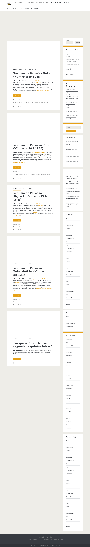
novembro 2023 (69, 349)
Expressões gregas (70, 241)
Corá (16, 174)
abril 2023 (68, 368)
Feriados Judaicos (69, 248)
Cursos (27, 8)
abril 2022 (68, 401)
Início (9, 8)
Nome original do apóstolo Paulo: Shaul (72, 198)
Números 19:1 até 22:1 (43, 90)
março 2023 (68, 372)
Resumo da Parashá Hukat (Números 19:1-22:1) (33, 54)
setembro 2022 (69, 391)
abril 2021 (68, 418)
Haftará (17, 102)
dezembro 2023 (69, 345)
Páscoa (67, 281)
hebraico (38, 82)
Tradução (68, 304)
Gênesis (67, 255)
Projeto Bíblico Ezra (45, 537)
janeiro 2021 (68, 421)
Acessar (67, 316)
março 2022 (68, 405)
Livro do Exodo (69, 264)
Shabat (35, 212)
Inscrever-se (35, 8)
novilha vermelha (37, 102)
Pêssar (67, 284)
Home (8, 15)
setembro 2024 (69, 339)
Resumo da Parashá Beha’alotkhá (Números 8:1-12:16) (33, 249)
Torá (16, 363)
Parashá (17, 100)
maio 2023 (68, 365)
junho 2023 (68, 362)
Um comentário (42, 363)
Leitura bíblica (25, 363)
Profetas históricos (70, 291)
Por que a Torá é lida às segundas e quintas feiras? (33, 324)
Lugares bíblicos (69, 268)
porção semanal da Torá (34, 81)
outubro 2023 (69, 352)
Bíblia (14, 8)
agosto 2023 (68, 358)
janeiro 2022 (68, 408)
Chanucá (68, 228)
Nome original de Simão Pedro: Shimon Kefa (72, 68)
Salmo (67, 294)
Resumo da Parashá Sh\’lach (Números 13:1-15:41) (30, 196)
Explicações (20, 8)
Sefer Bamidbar (19, 104)
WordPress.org (69, 326)
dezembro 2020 (69, 424)
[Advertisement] (45, 26)
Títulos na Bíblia (69, 297)
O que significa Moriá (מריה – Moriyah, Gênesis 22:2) (72, 117)
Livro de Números (26, 102)
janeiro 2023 (68, 378)
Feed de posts (69, 319)
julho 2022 (68, 398)
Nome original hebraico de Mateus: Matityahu (72, 73)
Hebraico (68, 261)
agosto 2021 (68, 411)
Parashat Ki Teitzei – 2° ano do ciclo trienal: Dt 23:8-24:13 (72, 60)
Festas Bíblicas (69, 251)
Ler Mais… (17, 95)
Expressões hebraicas (70, 245)
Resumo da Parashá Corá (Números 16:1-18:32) (33, 126)
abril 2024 (68, 342)
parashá (46, 102)
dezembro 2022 (69, 382)
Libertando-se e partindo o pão (72, 64)
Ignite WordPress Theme (38, 545)
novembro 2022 (69, 385)
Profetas (68, 287)
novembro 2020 (69, 428)
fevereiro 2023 (69, 375)
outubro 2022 (69, 388)
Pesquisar (68, 40)
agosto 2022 (68, 395)
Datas (67, 231)
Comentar (18, 106)
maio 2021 (68, 415)
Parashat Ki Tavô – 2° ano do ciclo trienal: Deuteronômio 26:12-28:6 (72, 55)
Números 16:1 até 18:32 (19, 162)
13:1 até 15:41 (16, 215)
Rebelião (43, 174)
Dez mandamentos (70, 238)
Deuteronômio (69, 235)
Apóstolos (68, 218)
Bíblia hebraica (69, 225)
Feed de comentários (70, 323)
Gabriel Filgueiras (31, 69)
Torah (33, 363)
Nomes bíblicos (69, 271)
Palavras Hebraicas (70, 274)
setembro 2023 (69, 355)
